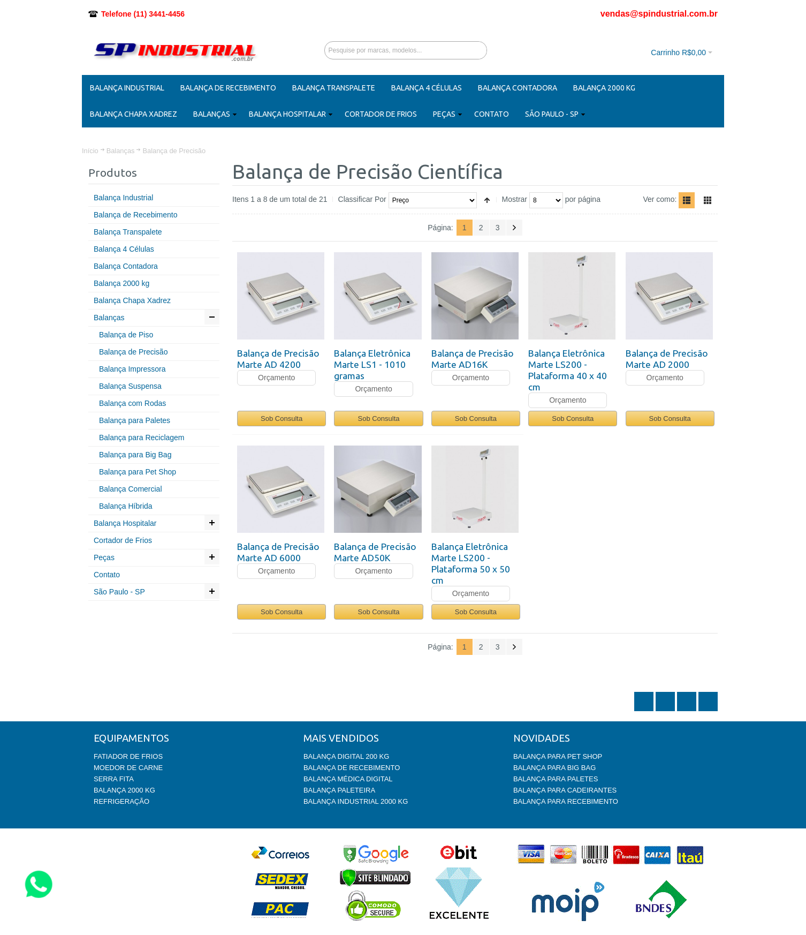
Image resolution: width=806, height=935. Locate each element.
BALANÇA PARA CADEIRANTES (565, 790)
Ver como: (659, 199)
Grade (707, 200)
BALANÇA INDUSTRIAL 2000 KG (355, 801)
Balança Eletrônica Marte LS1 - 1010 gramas (372, 364)
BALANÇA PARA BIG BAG (554, 768)
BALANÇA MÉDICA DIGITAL (348, 779)
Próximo (514, 228)
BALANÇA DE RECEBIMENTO (351, 768)
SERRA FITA (114, 779)
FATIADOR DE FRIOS (128, 756)
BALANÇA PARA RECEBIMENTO (565, 801)
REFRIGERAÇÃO (121, 801)
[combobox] (405, 50)
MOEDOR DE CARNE (128, 768)
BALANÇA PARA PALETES (555, 779)
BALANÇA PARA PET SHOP (557, 756)
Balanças (121, 151)
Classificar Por (362, 199)
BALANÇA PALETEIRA (339, 790)
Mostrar (514, 199)
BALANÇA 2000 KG (124, 790)
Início (90, 151)
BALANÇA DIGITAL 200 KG (346, 756)
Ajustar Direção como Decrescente (487, 200)
